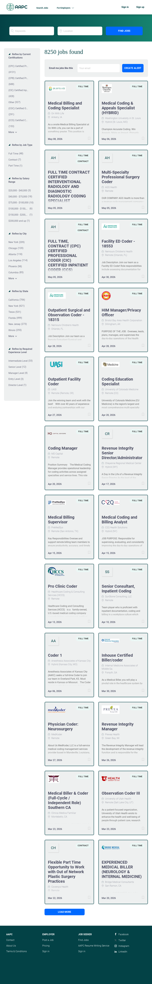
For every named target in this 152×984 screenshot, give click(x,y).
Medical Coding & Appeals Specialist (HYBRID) (118, 108)
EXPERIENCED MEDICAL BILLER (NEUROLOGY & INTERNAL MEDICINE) (122, 869)
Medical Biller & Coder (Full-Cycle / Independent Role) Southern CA (68, 800)
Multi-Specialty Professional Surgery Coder (121, 177)
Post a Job (48, 940)
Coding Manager (62, 448)
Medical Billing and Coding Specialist (65, 105)
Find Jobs (124, 30)
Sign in (125, 7)
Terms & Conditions (16, 951)
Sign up (140, 7)
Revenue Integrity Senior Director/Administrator (122, 453)
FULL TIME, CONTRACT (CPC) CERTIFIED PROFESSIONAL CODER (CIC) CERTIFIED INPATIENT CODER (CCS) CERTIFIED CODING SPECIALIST (68, 260)
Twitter (122, 940)
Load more (64, 912)
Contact (10, 940)
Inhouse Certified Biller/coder (117, 657)
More (11, 132)
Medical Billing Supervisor (61, 519)
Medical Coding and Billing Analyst (119, 519)
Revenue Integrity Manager (118, 726)
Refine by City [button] (19, 233)
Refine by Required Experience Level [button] (20, 351)
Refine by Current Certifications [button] (19, 56)
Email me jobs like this (61, 68)
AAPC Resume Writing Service (93, 945)
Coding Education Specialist (117, 381)
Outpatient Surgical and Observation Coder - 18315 (69, 315)
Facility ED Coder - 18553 (118, 243)
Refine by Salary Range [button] (18, 180)
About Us (11, 945)
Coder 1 (55, 655)
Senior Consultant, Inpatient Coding (118, 588)
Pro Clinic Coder (62, 586)
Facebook (123, 934)
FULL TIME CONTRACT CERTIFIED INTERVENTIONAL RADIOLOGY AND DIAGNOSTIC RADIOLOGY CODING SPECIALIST (69, 186)
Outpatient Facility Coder (64, 381)
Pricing (46, 945)
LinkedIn (122, 951)
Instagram (123, 946)
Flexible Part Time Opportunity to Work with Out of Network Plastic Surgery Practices (66, 872)
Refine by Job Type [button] (21, 145)
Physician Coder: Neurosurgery (63, 726)
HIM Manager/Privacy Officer (121, 312)
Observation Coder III (121, 793)
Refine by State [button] (19, 291)
